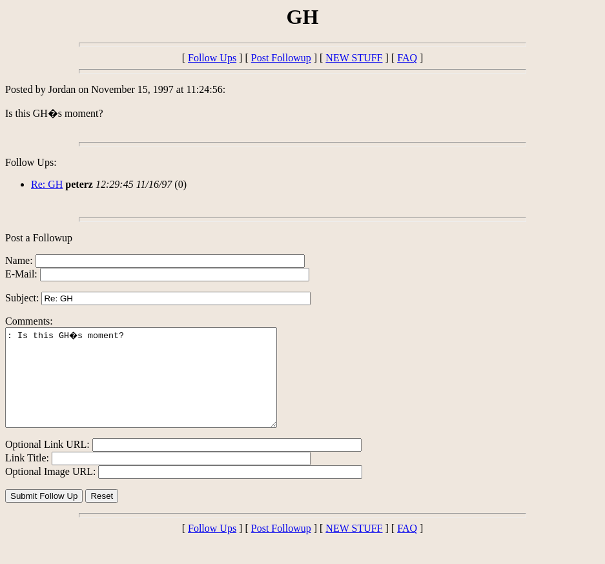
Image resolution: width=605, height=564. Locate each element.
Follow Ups (212, 57)
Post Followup (281, 57)
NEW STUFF (353, 57)
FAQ (407, 57)
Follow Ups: (31, 162)
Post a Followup (38, 237)
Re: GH (47, 184)
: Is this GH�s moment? (157, 387)
